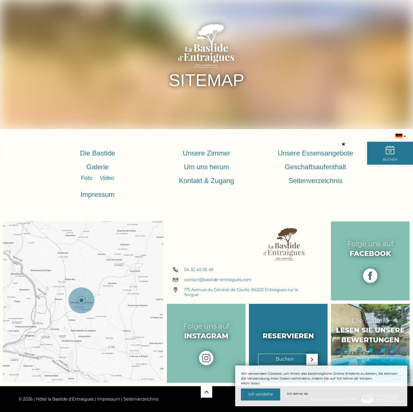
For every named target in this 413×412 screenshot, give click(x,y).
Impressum (98, 194)
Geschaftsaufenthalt (315, 167)
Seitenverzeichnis (315, 180)
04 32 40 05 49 (198, 270)
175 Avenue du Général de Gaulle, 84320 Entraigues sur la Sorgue (241, 293)
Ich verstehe (260, 394)
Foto (87, 178)
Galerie (97, 167)
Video (107, 178)
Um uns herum (206, 167)
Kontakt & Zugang (206, 180)
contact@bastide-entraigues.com (217, 280)
